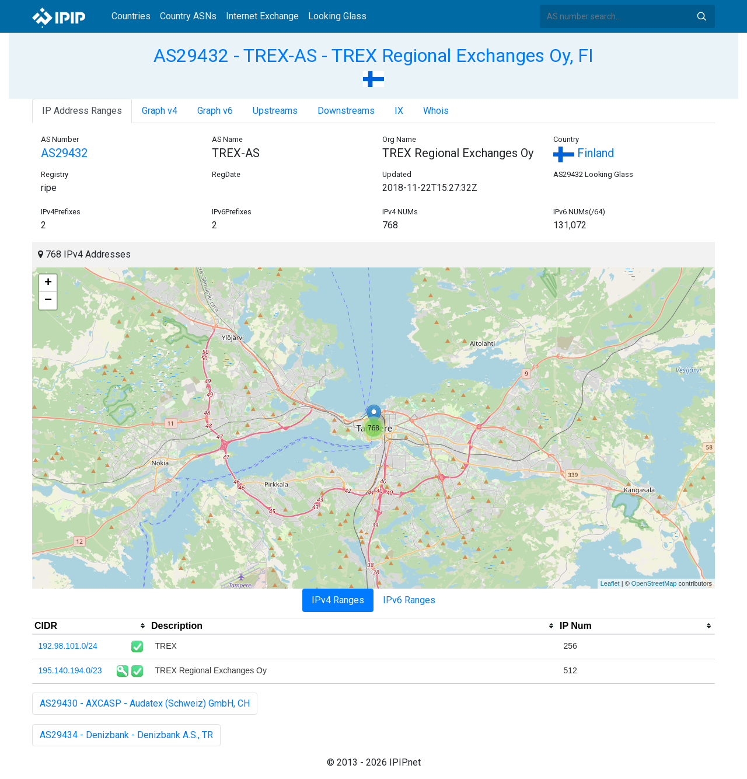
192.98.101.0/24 (68, 646)
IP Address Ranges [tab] (82, 110)
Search (701, 16)
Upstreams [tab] (275, 110)
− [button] (48, 300)
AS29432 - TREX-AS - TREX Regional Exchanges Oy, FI (373, 55)
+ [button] (48, 283)
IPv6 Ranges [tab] (409, 600)
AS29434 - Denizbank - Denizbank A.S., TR (126, 734)
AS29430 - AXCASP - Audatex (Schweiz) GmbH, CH (145, 703)
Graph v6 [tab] (215, 110)
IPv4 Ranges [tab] (338, 600)
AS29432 (64, 153)
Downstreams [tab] (346, 110)
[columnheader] (90, 626)
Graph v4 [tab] (159, 110)
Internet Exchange (262, 16)
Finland (583, 153)
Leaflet (610, 583)
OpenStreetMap (654, 583)
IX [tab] (399, 110)
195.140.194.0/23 (70, 670)
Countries (131, 16)
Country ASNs (188, 16)
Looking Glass (337, 16)
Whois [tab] (436, 110)
